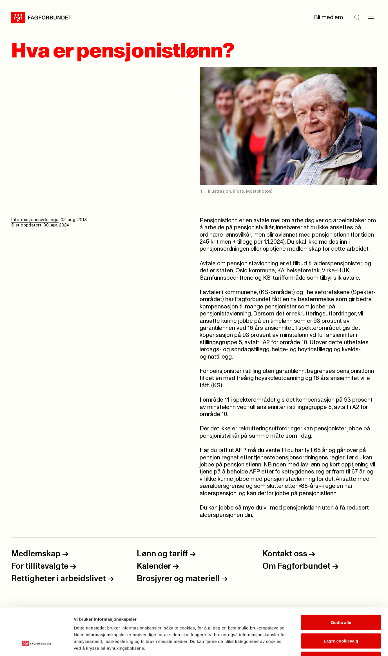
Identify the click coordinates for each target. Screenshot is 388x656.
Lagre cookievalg (341, 600)
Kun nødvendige (341, 619)
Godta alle (341, 582)
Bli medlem (328, 17)
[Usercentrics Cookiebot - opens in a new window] (36, 645)
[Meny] (371, 17)
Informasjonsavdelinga (35, 220)
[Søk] (357, 17)
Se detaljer (303, 644)
